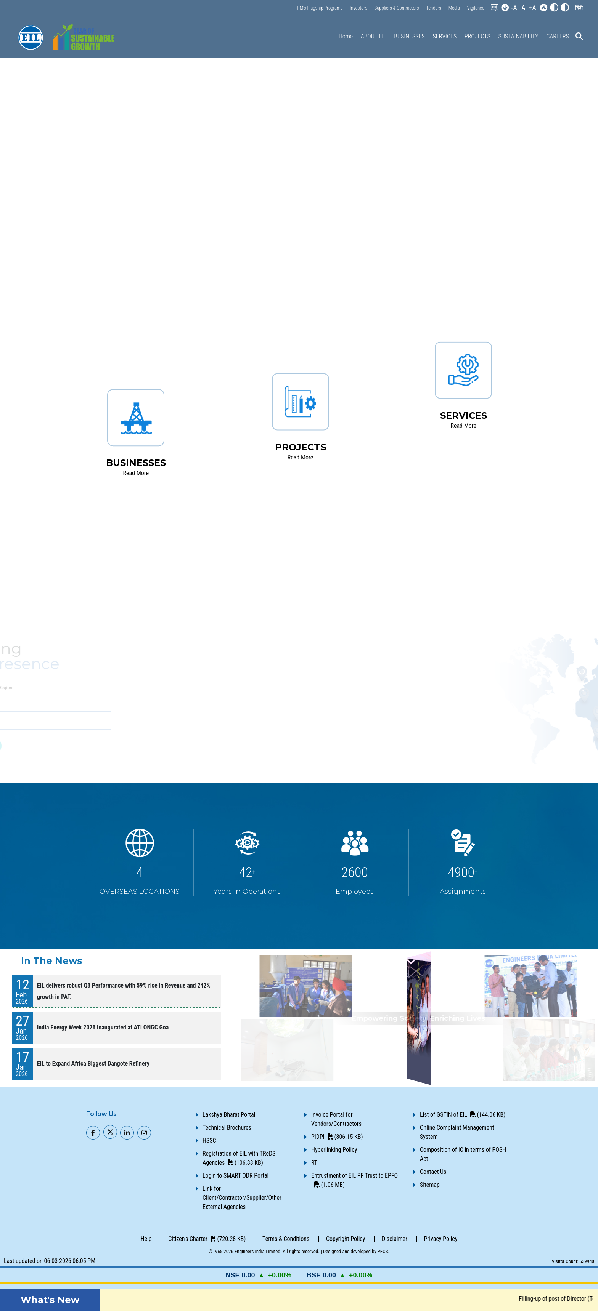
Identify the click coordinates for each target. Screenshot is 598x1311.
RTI (315, 1162)
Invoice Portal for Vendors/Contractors (336, 1119)
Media (454, 8)
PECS (383, 1251)
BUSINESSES (409, 36)
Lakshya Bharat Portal (229, 1114)
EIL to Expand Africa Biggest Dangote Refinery (93, 1063)
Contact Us (433, 1171)
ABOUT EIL (373, 36)
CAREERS (557, 36)
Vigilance (475, 8)
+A (532, 7)
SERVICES (445, 36)
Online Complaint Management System (457, 1132)
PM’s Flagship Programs (320, 8)
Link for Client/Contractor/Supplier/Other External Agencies (242, 1197)
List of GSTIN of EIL (462, 1114)
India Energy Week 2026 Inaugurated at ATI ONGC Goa (103, 1027)
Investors (358, 8)
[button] (579, 7)
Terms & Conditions (285, 1238)
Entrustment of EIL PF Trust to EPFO (354, 1180)
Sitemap (430, 1184)
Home (346, 36)
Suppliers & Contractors (397, 8)
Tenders (433, 8)
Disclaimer (394, 1238)
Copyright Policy (345, 1238)
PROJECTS (477, 36)
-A (514, 7)
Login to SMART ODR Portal (235, 1175)
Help (146, 1238)
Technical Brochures (227, 1127)
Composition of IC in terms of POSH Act (463, 1154)
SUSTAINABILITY (518, 36)
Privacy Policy (441, 1238)
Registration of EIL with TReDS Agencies (239, 1158)
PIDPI (337, 1136)
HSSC (209, 1140)
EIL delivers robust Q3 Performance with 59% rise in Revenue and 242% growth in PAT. (124, 991)
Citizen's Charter (207, 1238)
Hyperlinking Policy (334, 1149)
